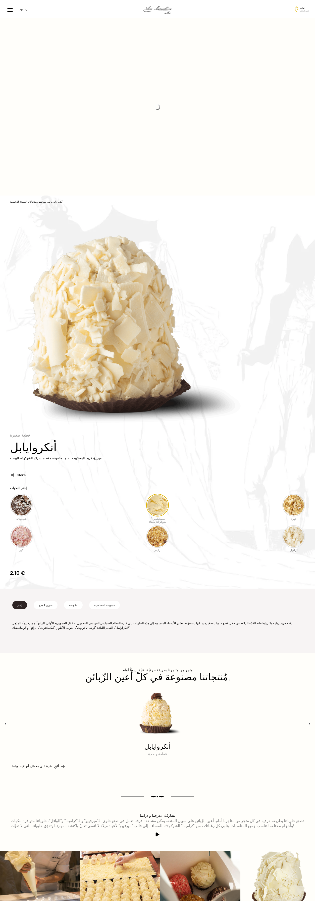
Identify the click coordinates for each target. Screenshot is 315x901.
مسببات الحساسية (104, 605)
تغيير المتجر (304, 11)
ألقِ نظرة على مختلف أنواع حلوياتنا (38, 766)
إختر (19, 605)
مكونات (73, 605)
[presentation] (6, 724)
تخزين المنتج (45, 605)
